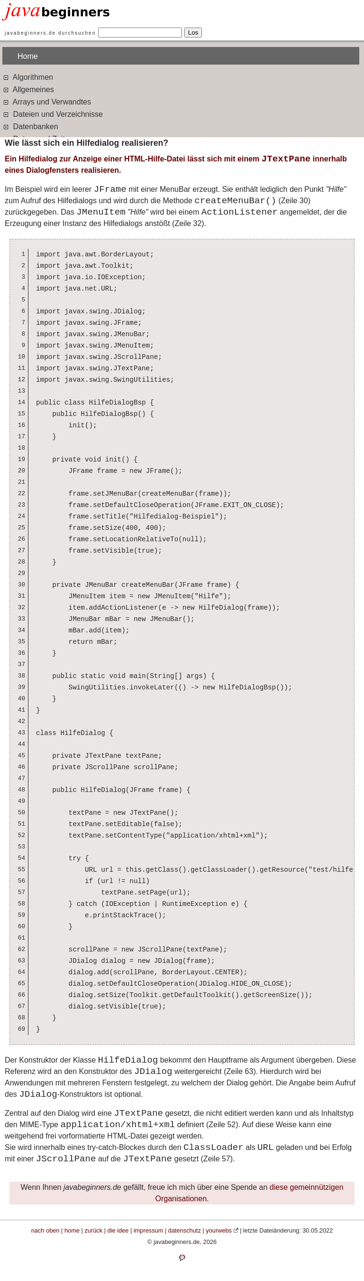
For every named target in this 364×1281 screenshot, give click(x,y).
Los (193, 32)
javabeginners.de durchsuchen (50, 33)
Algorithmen (27, 76)
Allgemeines (28, 89)
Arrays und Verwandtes (46, 101)
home (72, 1230)
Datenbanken (30, 126)
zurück (93, 1230)
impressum (149, 1230)
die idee (118, 1230)
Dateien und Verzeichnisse (52, 113)
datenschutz (184, 1230)
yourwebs (219, 1230)
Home (28, 56)
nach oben (45, 1230)
